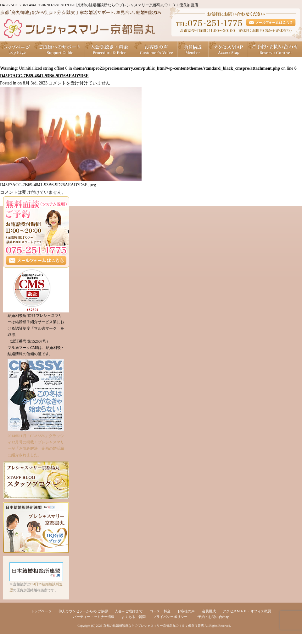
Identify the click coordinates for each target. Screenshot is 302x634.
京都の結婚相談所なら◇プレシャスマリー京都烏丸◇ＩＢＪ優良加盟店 (153, 625)
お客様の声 (156, 49)
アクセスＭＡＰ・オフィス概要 (247, 611)
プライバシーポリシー (170, 617)
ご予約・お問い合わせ (275, 49)
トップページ (17, 49)
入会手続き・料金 (109, 49)
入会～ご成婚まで (129, 611)
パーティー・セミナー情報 (94, 617)
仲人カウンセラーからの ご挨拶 (83, 611)
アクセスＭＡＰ (228, 49)
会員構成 (193, 49)
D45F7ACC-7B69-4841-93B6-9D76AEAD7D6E (44, 75)
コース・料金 (160, 611)
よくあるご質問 (133, 617)
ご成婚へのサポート (59, 49)
